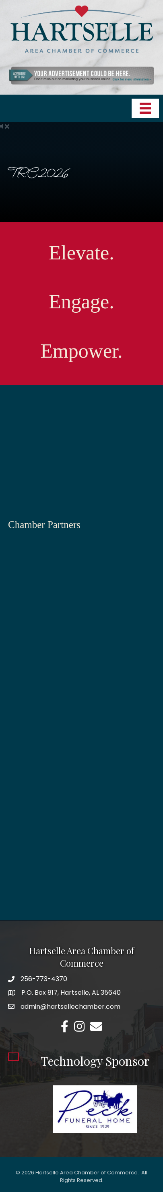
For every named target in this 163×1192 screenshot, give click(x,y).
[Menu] (145, 108)
